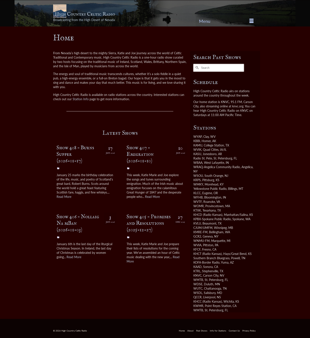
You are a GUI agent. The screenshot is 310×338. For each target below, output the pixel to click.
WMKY (198, 184)
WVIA (197, 245)
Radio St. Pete (202, 158)
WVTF (197, 201)
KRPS (197, 180)
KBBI (196, 141)
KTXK (197, 210)
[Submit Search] (196, 68)
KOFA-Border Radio (206, 262)
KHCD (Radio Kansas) (207, 215)
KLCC (197, 193)
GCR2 (197, 236)
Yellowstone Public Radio (210, 188)
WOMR (198, 206)
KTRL (197, 271)
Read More (64, 197)
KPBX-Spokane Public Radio (212, 219)
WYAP (197, 136)
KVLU (197, 223)
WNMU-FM (201, 241)
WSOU (198, 175)
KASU (197, 154)
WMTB (198, 280)
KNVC (197, 275)
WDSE (197, 284)
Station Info (81, 99)
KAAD (197, 267)
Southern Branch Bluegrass (211, 258)
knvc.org (237, 106)
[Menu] (226, 21)
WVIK (197, 149)
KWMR (198, 306)
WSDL (197, 293)
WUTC (197, 288)
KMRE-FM (200, 232)
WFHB (198, 197)
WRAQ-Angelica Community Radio (216, 167)
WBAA (197, 162)
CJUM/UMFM (202, 228)
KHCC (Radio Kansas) (207, 301)
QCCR (197, 297)
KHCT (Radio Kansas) (207, 254)
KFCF (197, 249)
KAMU (197, 145)
